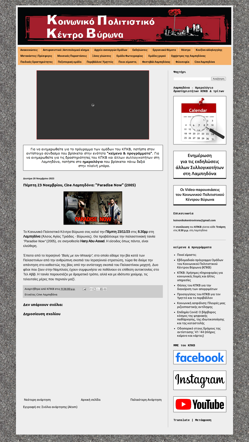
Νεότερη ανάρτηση (37, 399)
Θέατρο (186, 49)
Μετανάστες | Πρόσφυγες (36, 55)
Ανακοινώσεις (29, 49)
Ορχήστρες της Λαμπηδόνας (188, 55)
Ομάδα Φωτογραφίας (129, 55)
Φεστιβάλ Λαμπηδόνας (156, 61)
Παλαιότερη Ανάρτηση (146, 399)
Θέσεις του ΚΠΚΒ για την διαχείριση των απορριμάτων (197, 287)
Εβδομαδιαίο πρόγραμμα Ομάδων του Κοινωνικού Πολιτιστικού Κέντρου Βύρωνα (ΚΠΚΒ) (200, 263)
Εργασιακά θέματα (164, 49)
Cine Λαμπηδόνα (205, 61)
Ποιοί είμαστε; (186, 254)
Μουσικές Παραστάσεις (72, 55)
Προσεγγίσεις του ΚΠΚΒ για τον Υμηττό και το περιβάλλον (199, 295)
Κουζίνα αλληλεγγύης (209, 49)
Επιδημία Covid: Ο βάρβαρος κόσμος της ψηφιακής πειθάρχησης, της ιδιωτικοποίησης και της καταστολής (200, 317)
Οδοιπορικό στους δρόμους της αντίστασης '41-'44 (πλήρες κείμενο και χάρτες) (199, 332)
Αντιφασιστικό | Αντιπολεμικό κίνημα (66, 49)
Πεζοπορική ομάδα (69, 61)
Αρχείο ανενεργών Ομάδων (110, 49)
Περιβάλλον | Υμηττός (100, 61)
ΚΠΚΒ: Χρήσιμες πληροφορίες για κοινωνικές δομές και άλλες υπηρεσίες (200, 276)
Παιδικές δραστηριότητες (36, 61)
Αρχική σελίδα (90, 399)
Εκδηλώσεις (139, 49)
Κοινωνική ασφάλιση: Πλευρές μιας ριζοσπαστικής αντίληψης (201, 304)
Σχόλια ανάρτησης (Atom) (59, 407)
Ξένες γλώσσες (101, 55)
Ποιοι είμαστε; (128, 61)
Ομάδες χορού (157, 55)
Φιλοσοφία (182, 61)
